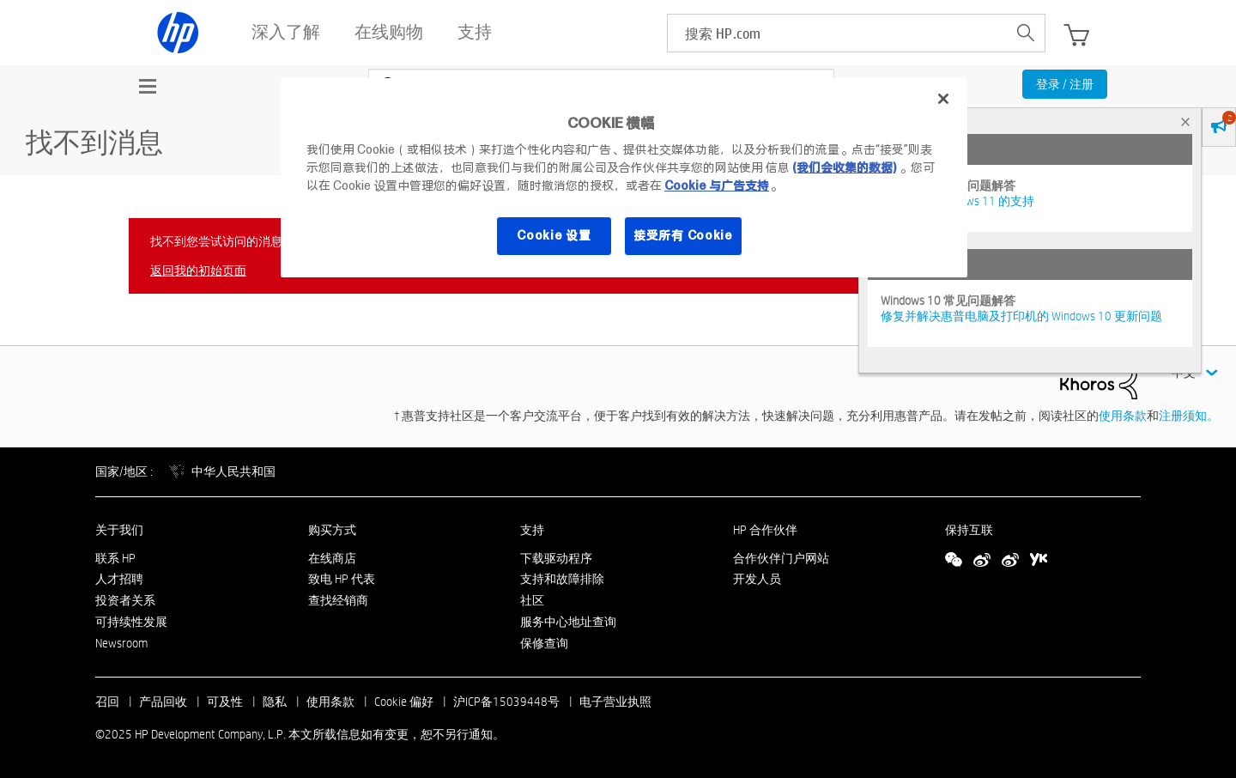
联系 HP (115, 558)
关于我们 (119, 530)
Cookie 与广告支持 (716, 185)
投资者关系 (125, 600)
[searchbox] (837, 33)
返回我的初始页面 (198, 270)
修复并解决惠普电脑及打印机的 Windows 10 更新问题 (1021, 316)
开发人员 (757, 579)
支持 (532, 530)
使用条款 (1123, 415)
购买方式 (332, 530)
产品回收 (163, 701)
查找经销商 (338, 600)
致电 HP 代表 (341, 579)
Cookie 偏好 (403, 701)
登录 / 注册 (1065, 84)
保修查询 (544, 643)
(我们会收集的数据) (844, 167)
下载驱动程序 (556, 558)
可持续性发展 (131, 621)
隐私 (275, 701)
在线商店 (332, 558)
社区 (532, 600)
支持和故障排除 (562, 579)
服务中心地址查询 (568, 621)
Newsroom (121, 643)
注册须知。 (1189, 415)
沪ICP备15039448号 (506, 701)
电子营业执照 (615, 701)
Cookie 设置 (554, 235)
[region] (624, 177)
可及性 (225, 701)
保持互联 (969, 530)
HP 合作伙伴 (765, 530)
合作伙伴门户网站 (781, 558)
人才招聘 (119, 579)
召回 (107, 701)
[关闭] (943, 99)
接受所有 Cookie (683, 235)
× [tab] (1185, 121)
